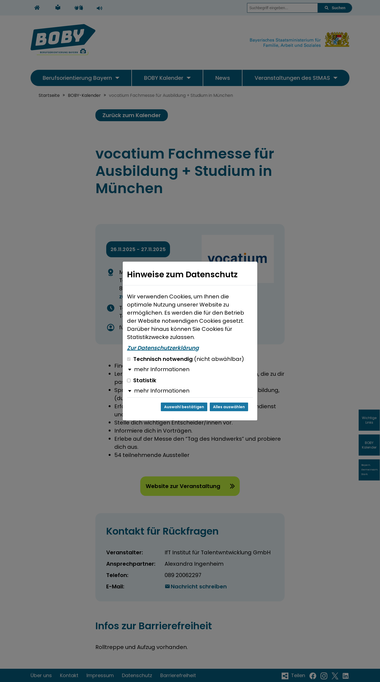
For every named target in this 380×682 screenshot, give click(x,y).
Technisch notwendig (185, 359)
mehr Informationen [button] (161, 369)
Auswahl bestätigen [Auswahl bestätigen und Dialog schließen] (184, 407)
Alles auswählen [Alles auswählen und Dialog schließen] (229, 407)
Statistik (141, 380)
